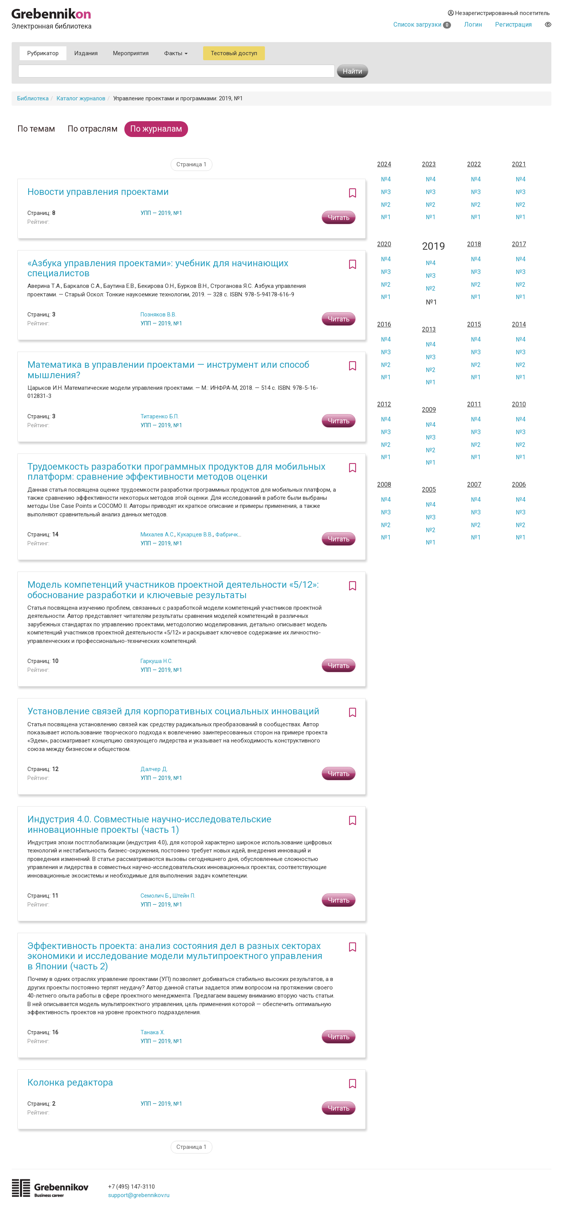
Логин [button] (473, 24)
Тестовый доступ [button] (234, 53)
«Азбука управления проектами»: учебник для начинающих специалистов (157, 268)
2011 (474, 404)
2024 (384, 164)
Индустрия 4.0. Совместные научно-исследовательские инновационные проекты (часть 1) (149, 824)
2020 (384, 244)
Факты (176, 53)
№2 (386, 204)
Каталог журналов (80, 98)
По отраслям (93, 129)
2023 (429, 164)
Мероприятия (131, 53)
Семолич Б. (155, 896)
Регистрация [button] (513, 24)
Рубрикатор (43, 53)
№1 (386, 217)
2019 (433, 246)
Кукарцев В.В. (195, 534)
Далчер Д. (154, 769)
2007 (474, 485)
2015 (474, 324)
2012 (384, 404)
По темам (36, 129)
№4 (386, 179)
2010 (519, 404)
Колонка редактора (70, 1082)
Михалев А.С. (158, 534)
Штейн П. (184, 896)
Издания (86, 53)
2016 (384, 324)
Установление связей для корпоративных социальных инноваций (173, 711)
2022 (474, 164)
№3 (386, 192)
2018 (474, 244)
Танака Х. (153, 1032)
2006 (519, 485)
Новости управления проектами (98, 191)
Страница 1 (191, 164)
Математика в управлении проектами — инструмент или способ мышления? (168, 369)
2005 (429, 490)
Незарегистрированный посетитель (499, 13)
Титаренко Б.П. (160, 416)
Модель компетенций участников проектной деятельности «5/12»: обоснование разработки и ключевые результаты (173, 589)
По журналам (156, 129)
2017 (519, 244)
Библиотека (33, 98)
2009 (429, 410)
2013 (429, 329)
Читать (338, 217)
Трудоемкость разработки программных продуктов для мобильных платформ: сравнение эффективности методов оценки (176, 471)
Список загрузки (422, 24)
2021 (519, 164)
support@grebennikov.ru (139, 1195)
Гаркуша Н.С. (157, 661)
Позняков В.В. (158, 314)
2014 (519, 324)
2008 (384, 485)
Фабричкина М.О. (237, 534)
